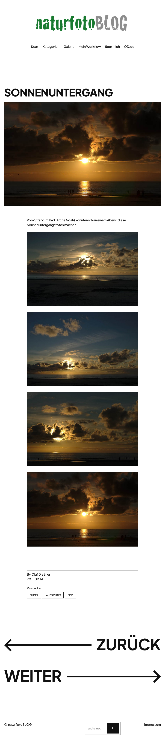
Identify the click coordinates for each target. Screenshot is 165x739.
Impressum (152, 724)
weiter (33, 676)
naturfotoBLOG (20, 724)
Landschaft (53, 595)
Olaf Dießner (40, 574)
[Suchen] (113, 728)
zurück (128, 644)
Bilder (34, 595)
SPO (70, 595)
